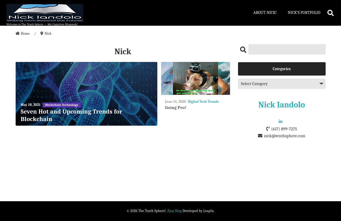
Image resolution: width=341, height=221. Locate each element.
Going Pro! (175, 107)
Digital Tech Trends (203, 101)
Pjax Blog (174, 211)
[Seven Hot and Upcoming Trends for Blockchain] (87, 94)
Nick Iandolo (282, 104)
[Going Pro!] (195, 78)
